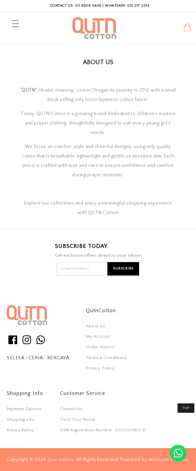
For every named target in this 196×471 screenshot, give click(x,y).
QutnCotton (101, 310)
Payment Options (24, 408)
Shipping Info (20, 419)
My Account (98, 336)
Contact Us (71, 408)
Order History (100, 347)
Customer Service (82, 393)
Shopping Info (25, 393)
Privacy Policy (100, 368)
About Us (95, 326)
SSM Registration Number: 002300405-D (103, 430)
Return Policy (20, 430)
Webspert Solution (168, 459)
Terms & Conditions (106, 357)
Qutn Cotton (60, 459)
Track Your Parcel (77, 419)
